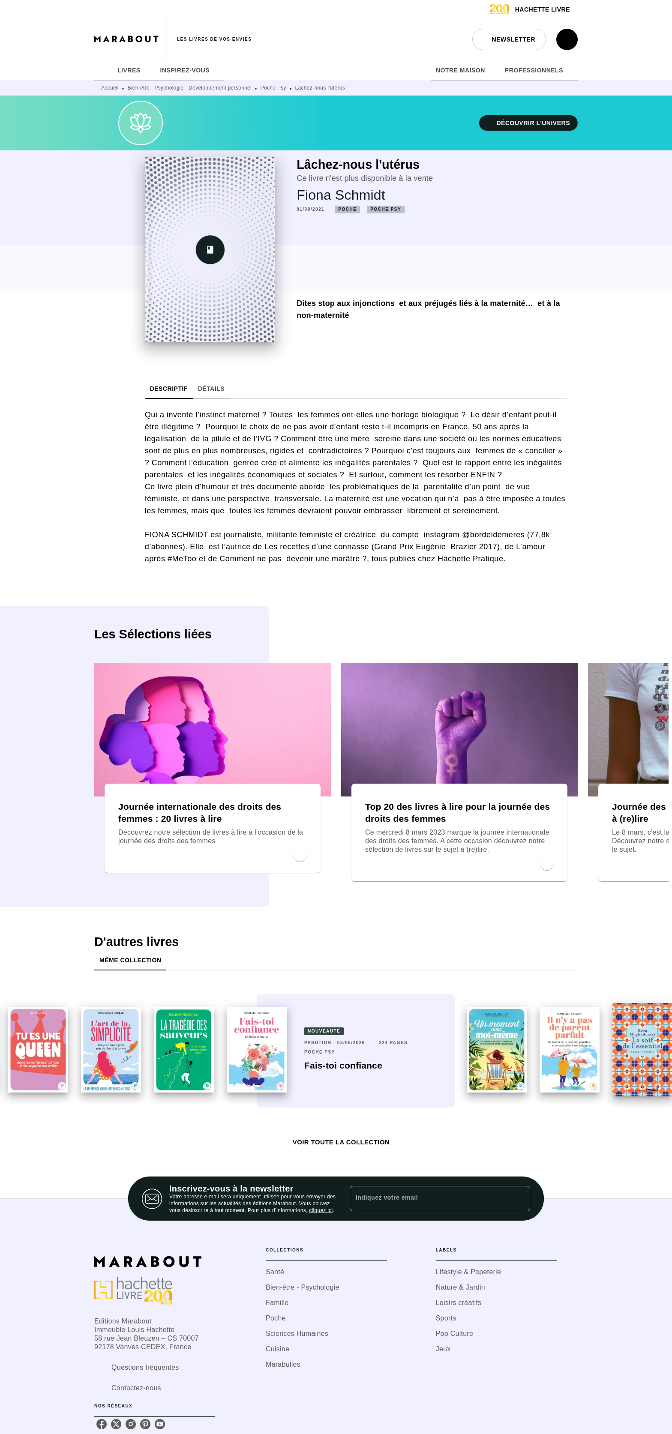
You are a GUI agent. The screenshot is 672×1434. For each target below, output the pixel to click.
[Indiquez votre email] (429, 1198)
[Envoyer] (520, 1199)
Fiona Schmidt (341, 195)
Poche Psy (273, 88)
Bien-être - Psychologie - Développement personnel (190, 88)
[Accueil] (130, 39)
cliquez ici (321, 1210)
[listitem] (101, 1424)
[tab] (103, 70)
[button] (509, 39)
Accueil (110, 88)
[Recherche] (567, 39)
